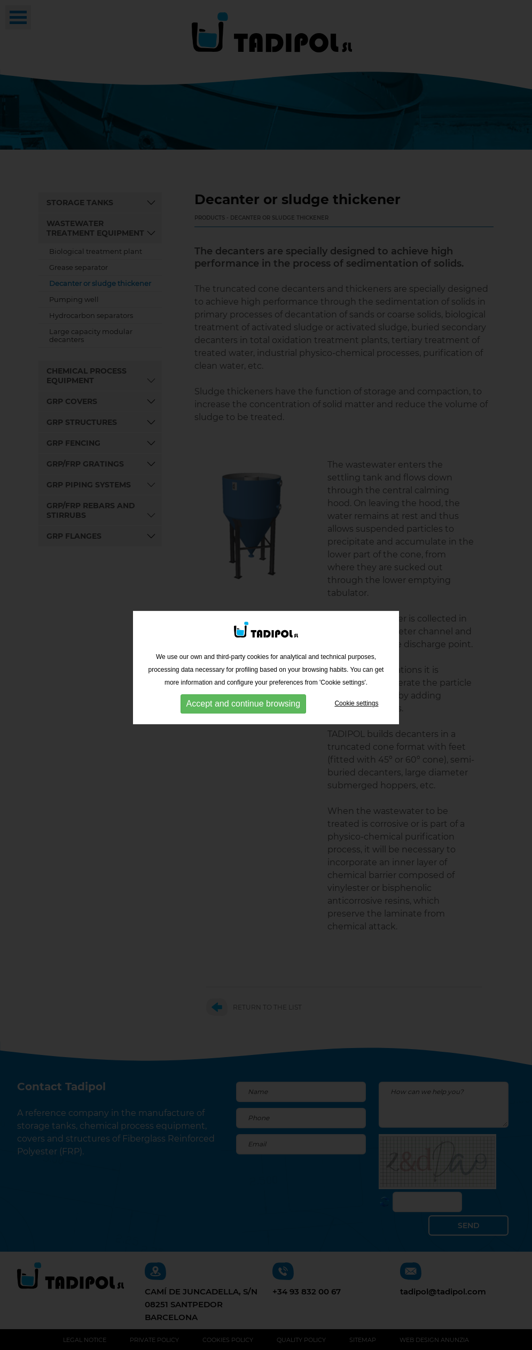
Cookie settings (356, 700)
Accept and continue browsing (243, 700)
